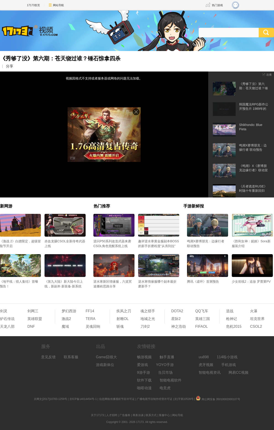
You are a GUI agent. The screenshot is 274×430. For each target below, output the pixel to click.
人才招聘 (111, 415)
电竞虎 (165, 388)
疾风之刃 (123, 311)
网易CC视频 (238, 372)
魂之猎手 (147, 311)
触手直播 (167, 357)
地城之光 (147, 319)
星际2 (176, 319)
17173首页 (33, 5)
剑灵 (3, 311)
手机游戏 (228, 365)
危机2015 (234, 326)
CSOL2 (256, 326)
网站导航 (58, 5)
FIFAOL (201, 326)
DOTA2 (177, 311)
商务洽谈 (138, 415)
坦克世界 (257, 319)
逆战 (229, 311)
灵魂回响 (93, 326)
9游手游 (143, 372)
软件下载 (144, 380)
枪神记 (231, 319)
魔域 (65, 326)
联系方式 (151, 415)
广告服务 (124, 415)
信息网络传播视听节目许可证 (117, 399)
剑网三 (32, 311)
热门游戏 (217, 5)
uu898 (204, 357)
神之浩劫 (178, 326)
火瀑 (253, 311)
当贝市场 (165, 372)
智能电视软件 (171, 380)
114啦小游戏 (227, 357)
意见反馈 (48, 357)
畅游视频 (144, 357)
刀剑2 (145, 326)
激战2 (66, 319)
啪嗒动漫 (144, 388)
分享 (9, 66)
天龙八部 (7, 326)
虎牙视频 (206, 365)
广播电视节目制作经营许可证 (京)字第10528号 (165, 399)
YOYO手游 (165, 365)
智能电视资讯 (210, 372)
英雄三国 (202, 319)
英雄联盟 (34, 319)
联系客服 (71, 357)
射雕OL (122, 319)
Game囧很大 (106, 357)
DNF (31, 326)
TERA (90, 319)
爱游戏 (142, 365)
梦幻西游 (69, 311)
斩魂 (120, 326)
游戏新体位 (105, 365)
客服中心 (164, 415)
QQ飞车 (201, 311)
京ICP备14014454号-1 (83, 399)
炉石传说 (7, 319)
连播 (269, 74)
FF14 (90, 311)
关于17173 (97, 415)
